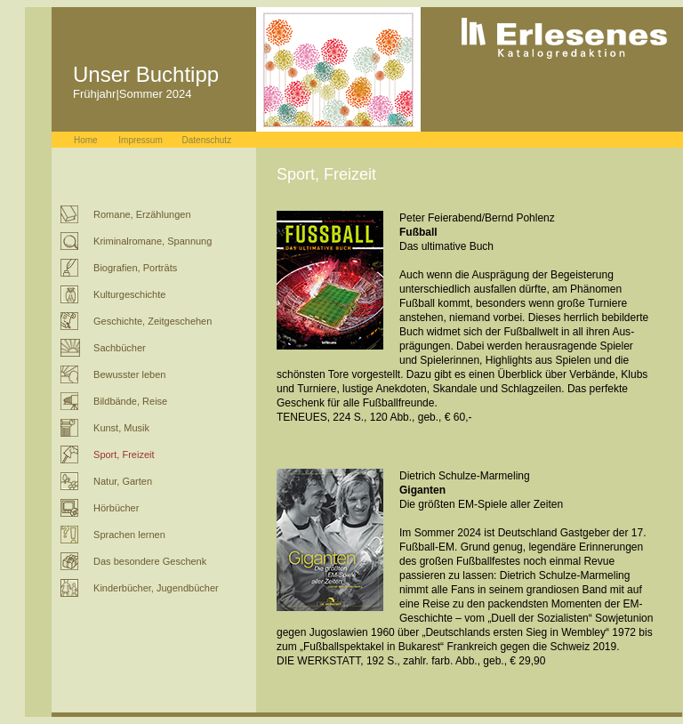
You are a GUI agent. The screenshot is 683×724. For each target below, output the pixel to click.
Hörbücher (116, 508)
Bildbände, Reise (130, 401)
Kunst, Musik (121, 427)
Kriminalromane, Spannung (152, 241)
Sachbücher (119, 347)
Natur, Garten (122, 481)
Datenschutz (207, 140)
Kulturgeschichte (129, 294)
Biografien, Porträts (135, 267)
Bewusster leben (129, 374)
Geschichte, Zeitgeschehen (152, 321)
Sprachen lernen (129, 534)
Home (86, 140)
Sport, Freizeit (123, 454)
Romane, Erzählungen (141, 214)
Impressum (140, 140)
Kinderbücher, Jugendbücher (156, 588)
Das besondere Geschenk (149, 561)
